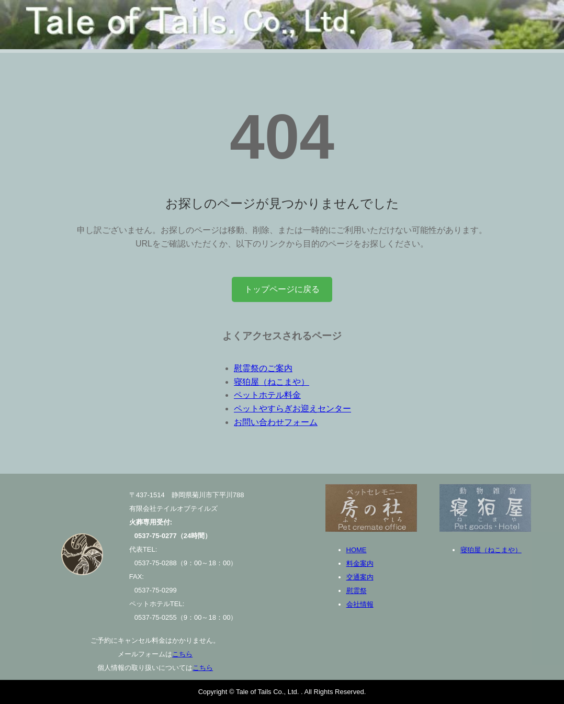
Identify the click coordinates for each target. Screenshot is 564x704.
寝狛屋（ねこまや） (271, 381)
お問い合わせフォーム (276, 422)
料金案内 (360, 563)
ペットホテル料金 (267, 394)
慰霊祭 (356, 591)
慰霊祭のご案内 (263, 368)
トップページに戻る (282, 289)
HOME (356, 550)
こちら (182, 654)
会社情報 (360, 604)
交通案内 (360, 577)
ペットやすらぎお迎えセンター (292, 408)
